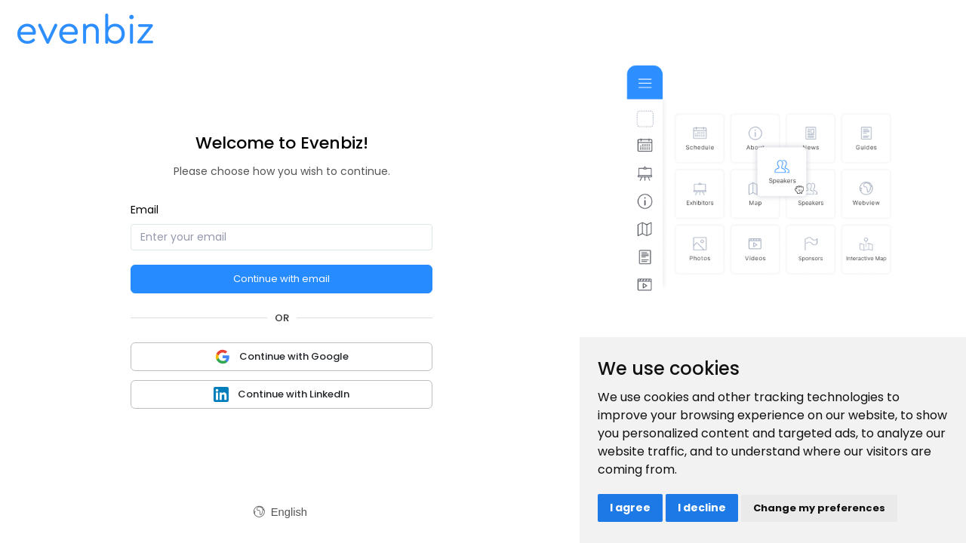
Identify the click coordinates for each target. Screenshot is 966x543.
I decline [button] (702, 507)
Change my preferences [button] (819, 508)
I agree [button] (630, 507)
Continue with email (281, 279)
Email (144, 209)
